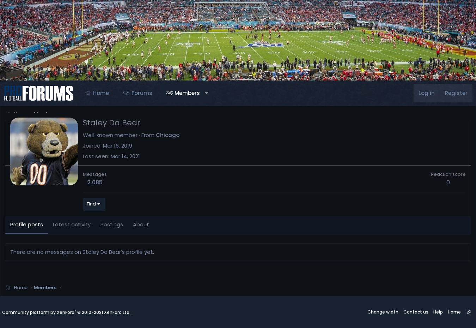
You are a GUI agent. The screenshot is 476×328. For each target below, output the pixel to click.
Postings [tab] (113, 225)
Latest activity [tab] (73, 225)
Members (187, 93)
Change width (382, 312)
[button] (206, 93)
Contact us (415, 312)
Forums (142, 93)
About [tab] (142, 225)
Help (438, 312)
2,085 (96, 183)
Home (101, 93)
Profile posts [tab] (27, 225)
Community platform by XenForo (66, 312)
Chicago (169, 135)
